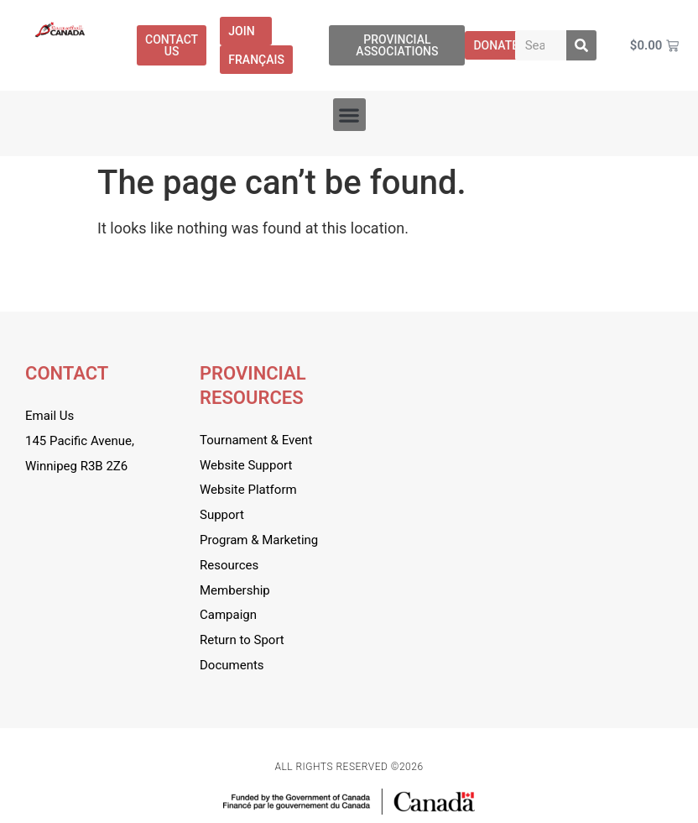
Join (245, 31)
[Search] (581, 45)
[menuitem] (256, 59)
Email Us (49, 415)
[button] (349, 114)
